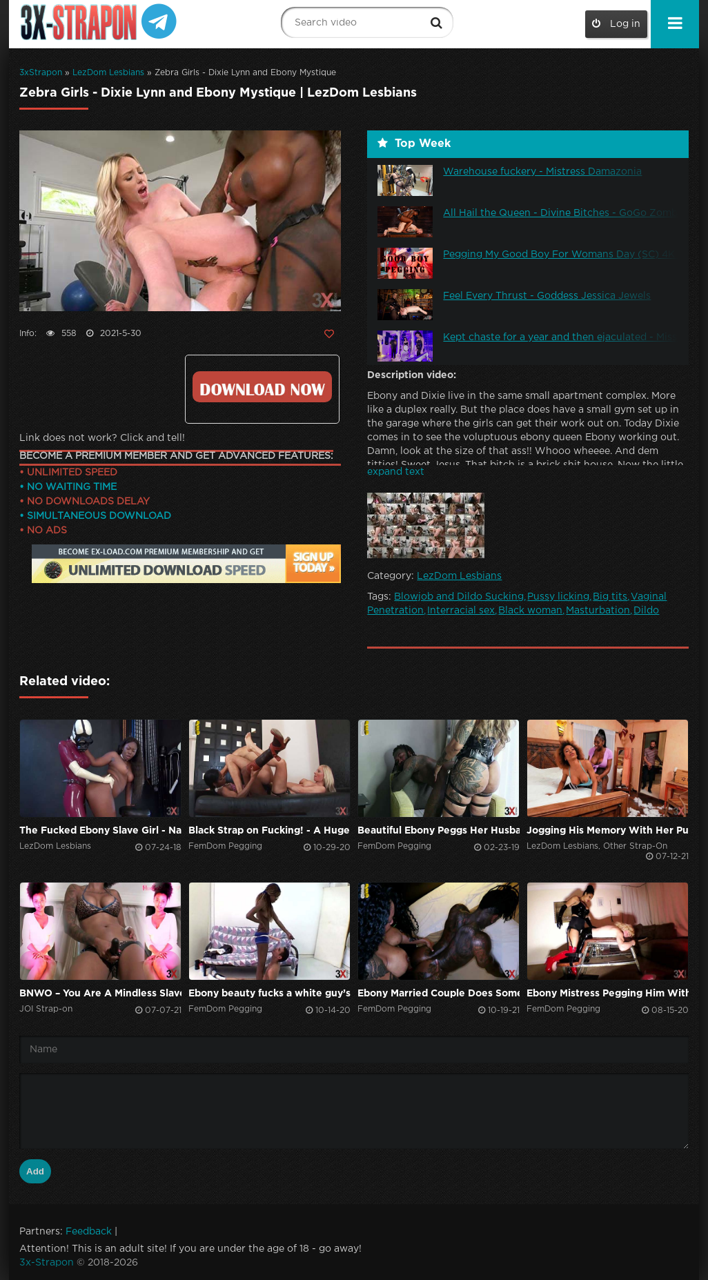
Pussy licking (558, 597)
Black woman (530, 611)
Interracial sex (461, 611)
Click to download (262, 386)
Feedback (89, 1232)
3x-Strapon (46, 1263)
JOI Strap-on (45, 1009)
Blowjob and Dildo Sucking (459, 597)
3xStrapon (40, 73)
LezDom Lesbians (108, 73)
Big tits (610, 597)
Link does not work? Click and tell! (102, 438)
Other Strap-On (635, 846)
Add (35, 1171)
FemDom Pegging (225, 846)
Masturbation (598, 611)
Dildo (646, 611)
